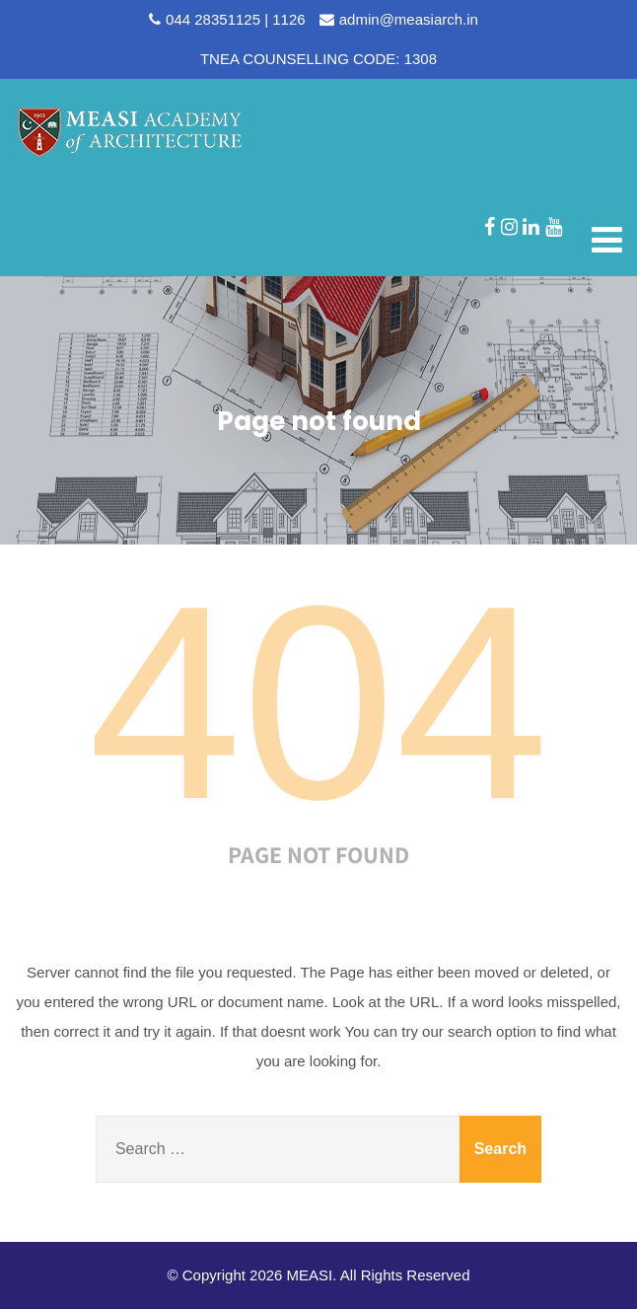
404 (318, 702)
